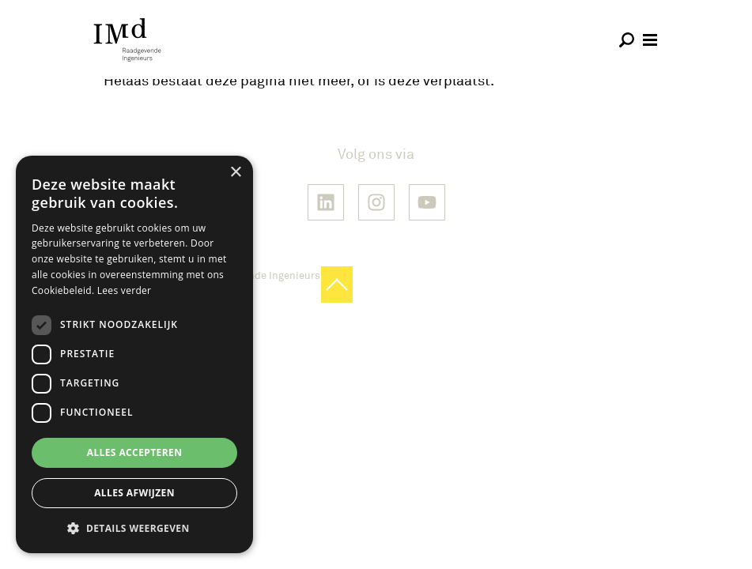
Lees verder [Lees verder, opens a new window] (124, 290)
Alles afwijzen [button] (134, 492)
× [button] (235, 173)
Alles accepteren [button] (135, 452)
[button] (134, 527)
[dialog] (134, 354)
